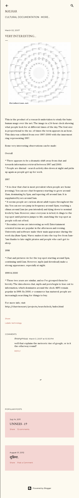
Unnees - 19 (18, 424)
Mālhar (11, 11)
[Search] (72, 5)
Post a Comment (25, 462)
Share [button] (7, 318)
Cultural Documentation (22, 17)
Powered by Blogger (39, 488)
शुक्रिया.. (14, 457)
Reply (17, 351)
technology (17, 323)
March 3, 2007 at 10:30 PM (41, 339)
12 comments (23, 429)
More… (45, 17)
